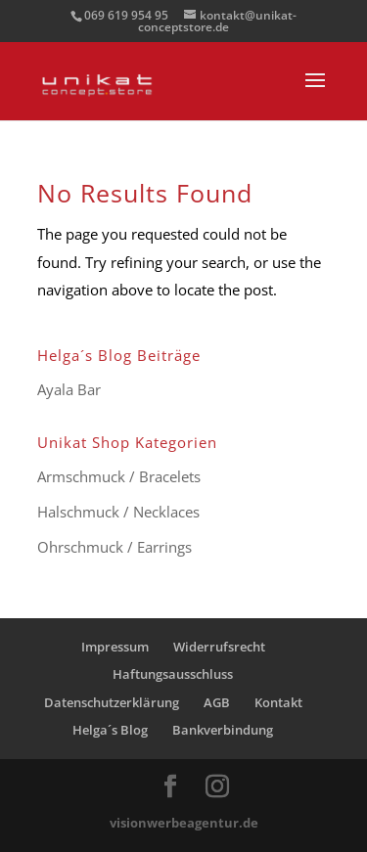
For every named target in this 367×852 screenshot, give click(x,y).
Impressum (115, 646)
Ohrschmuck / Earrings (114, 547)
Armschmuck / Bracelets (119, 476)
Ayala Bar (69, 389)
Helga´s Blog (110, 730)
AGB (217, 702)
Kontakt (278, 702)
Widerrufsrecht (219, 646)
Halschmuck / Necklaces (118, 511)
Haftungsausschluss (173, 674)
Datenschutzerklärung (111, 702)
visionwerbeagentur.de (184, 822)
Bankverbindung (222, 730)
